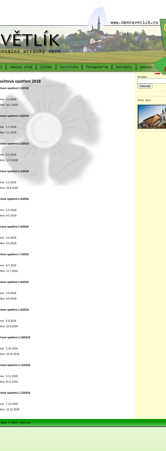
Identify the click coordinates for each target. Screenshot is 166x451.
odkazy (146, 67)
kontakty (124, 67)
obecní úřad (21, 67)
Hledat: (144, 77)
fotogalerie (97, 67)
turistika (69, 67)
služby (46, 67)
